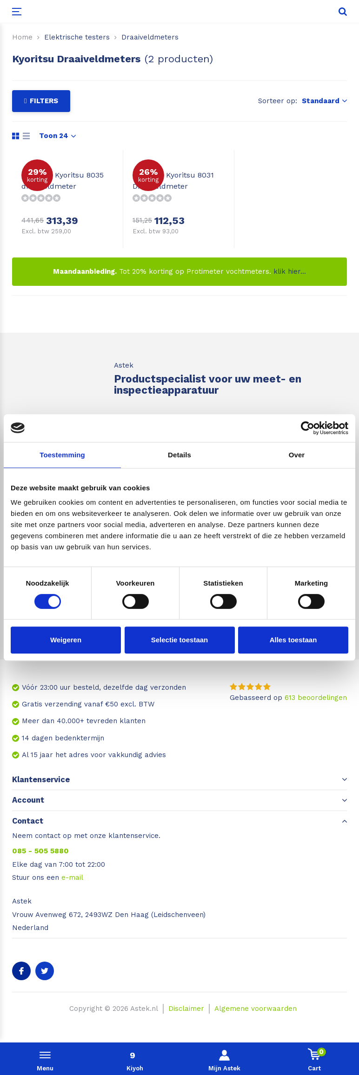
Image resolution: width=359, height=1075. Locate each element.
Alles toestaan (293, 640)
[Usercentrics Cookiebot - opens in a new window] (307, 428)
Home (22, 37)
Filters (41, 101)
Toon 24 (57, 136)
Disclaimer (186, 1008)
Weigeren (65, 640)
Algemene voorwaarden (255, 1008)
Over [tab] (297, 455)
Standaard (324, 101)
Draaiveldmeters (150, 37)
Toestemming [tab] (62, 455)
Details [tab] (179, 455)
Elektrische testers (77, 37)
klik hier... (289, 271)
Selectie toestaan (179, 640)
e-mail (72, 877)
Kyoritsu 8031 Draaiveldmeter (173, 181)
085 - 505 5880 (40, 850)
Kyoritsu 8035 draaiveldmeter (62, 181)
